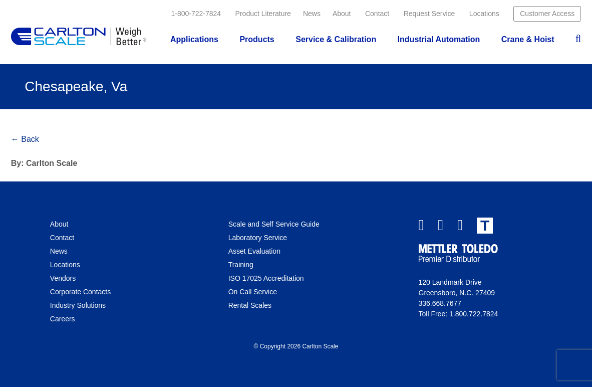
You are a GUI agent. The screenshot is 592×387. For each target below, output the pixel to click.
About (342, 14)
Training (240, 265)
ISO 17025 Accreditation (266, 278)
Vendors (63, 278)
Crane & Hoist (527, 39)
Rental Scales (249, 305)
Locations (484, 14)
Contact (377, 14)
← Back (25, 139)
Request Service (429, 14)
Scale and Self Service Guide (274, 224)
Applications (194, 39)
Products (256, 39)
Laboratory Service (257, 238)
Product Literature (263, 14)
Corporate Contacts (80, 292)
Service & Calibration (335, 39)
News (312, 14)
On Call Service (252, 292)
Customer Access (547, 14)
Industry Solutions (78, 305)
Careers (62, 319)
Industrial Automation (439, 39)
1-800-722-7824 (196, 14)
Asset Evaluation (254, 251)
